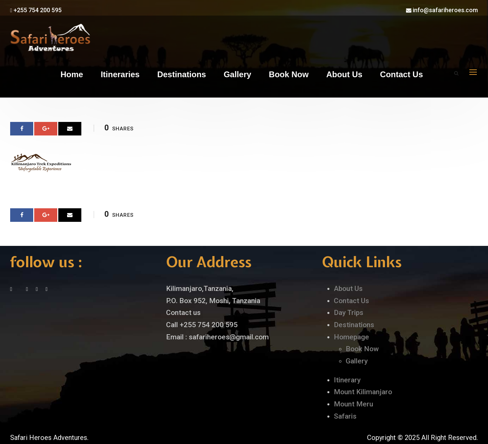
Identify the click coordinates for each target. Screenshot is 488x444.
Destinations (181, 74)
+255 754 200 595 (36, 10)
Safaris (345, 416)
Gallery (237, 74)
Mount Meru (353, 404)
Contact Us (401, 74)
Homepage (351, 337)
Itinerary (347, 380)
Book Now (288, 74)
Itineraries (120, 74)
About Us (344, 74)
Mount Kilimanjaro (363, 392)
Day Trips (348, 313)
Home (71, 74)
